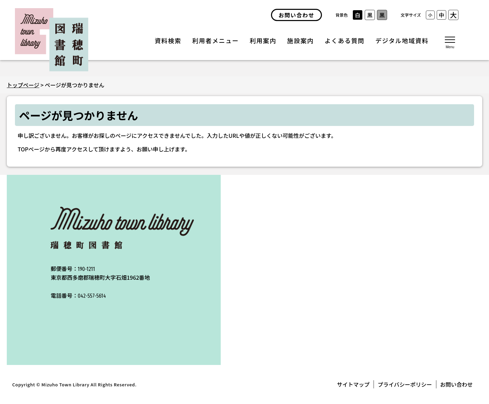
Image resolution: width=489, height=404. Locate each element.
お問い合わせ (456, 384)
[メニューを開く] (449, 42)
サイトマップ (353, 384)
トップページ (23, 85)
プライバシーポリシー (405, 384)
